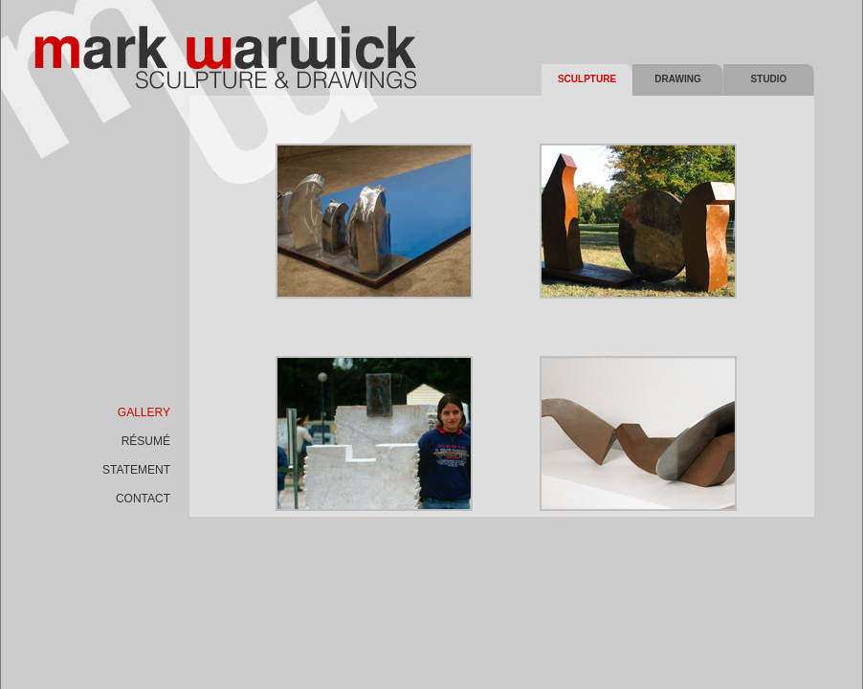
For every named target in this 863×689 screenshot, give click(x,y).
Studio (769, 79)
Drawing (677, 79)
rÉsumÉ (146, 441)
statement (136, 470)
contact (143, 498)
